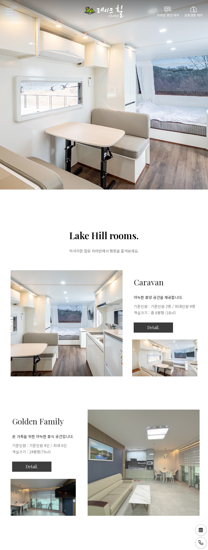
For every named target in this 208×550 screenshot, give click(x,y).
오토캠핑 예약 (193, 11)
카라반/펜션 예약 (168, 11)
